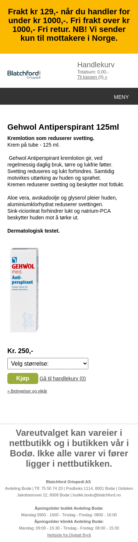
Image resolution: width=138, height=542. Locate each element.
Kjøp (22, 378)
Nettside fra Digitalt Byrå (69, 535)
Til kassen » (92, 77)
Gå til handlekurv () (62, 378)
